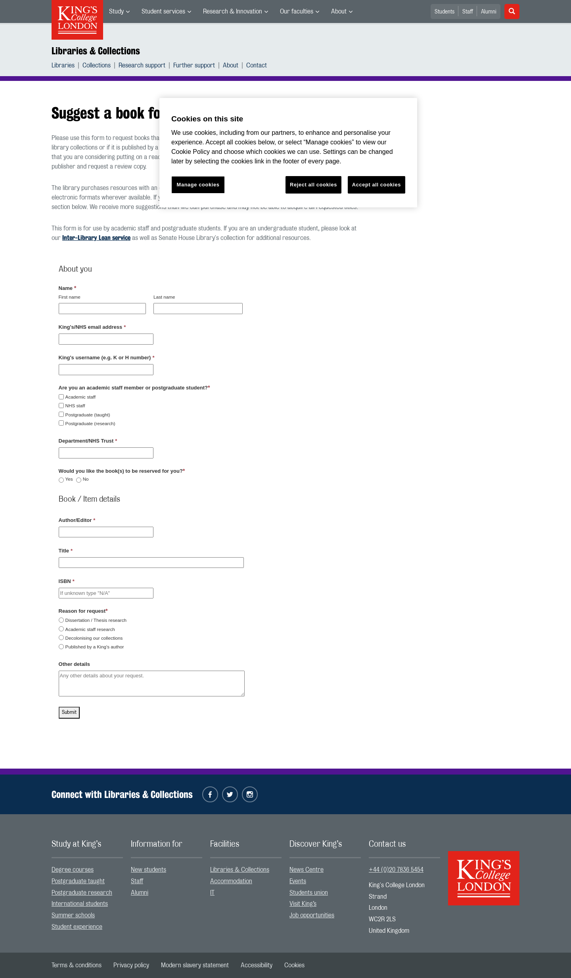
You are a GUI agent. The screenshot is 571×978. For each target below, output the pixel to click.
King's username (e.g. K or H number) (107, 358)
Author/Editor (77, 520)
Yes (69, 479)
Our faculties (296, 11)
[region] (288, 153)
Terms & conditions (77, 965)
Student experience (77, 927)
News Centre (306, 870)
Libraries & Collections (96, 51)
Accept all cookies (376, 185)
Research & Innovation (232, 11)
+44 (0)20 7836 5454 (396, 870)
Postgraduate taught (78, 881)
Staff (467, 12)
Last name (164, 296)
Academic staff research (90, 629)
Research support (142, 65)
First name (69, 296)
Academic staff (80, 396)
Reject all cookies (313, 185)
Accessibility (256, 965)
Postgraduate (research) (90, 423)
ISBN (67, 581)
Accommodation (231, 881)
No (86, 479)
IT (212, 893)
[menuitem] (119, 11)
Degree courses (73, 870)
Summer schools (73, 915)
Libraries (63, 65)
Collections (96, 65)
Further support (194, 65)
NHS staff (75, 405)
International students (80, 904)
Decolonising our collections (94, 637)
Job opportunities (311, 915)
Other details (74, 664)
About (339, 11)
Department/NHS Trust (88, 441)
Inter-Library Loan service (96, 237)
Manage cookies (198, 185)
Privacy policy (131, 965)
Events (297, 881)
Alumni (488, 12)
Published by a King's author (94, 646)
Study (116, 11)
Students (444, 12)
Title (66, 551)
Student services (163, 11)
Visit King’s (302, 904)
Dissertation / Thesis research (95, 620)
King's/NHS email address (92, 327)
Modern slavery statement (195, 965)
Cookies (294, 965)
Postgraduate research (82, 893)
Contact (256, 65)
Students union (308, 893)
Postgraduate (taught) (87, 414)
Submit (69, 712)
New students (148, 870)
